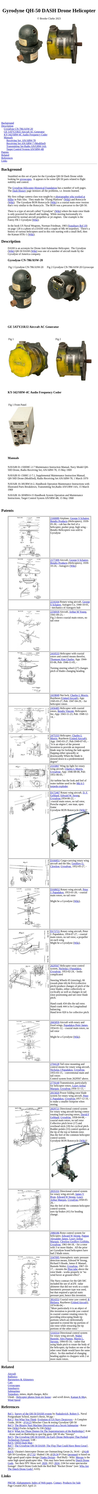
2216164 (54, 601)
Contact (58, 1482)
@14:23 (27, 1422)
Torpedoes (13, 1394)
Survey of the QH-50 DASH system (33, 1413)
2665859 (54, 1022)
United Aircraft (69, 698)
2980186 (54, 1232)
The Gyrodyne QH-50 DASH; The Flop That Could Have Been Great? (51, 1445)
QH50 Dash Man (23, 1442)
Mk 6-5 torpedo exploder (67, 785)
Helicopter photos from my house (33, 1397)
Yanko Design (47, 1457)
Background (7, 123)
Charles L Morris (79, 695)
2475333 (54, 735)
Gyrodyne (55, 771)
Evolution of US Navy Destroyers (55, 1419)
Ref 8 (10, 1451)
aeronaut (72, 1454)
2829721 (54, 1108)
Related (5, 155)
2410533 (54, 653)
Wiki (67, 199)
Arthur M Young (77, 611)
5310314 (54, 1332)
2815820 (54, 1092)
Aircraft (12, 1373)
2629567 (54, 965)
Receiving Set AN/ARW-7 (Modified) (26, 143)
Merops (80, 1457)
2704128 (54, 1064)
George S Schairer (79, 518)
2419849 (54, 695)
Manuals (8, 137)
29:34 (55, 1454)
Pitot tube (73, 1269)
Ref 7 (10, 1445)
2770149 (54, 1082)
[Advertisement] (49, 99)
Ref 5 (10, 1437)
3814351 (54, 1299)
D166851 (55, 860)
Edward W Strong (66, 1197)
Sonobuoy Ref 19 (78, 225)
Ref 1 (10, 1413)
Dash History (19, 190)
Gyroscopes (14, 1385)
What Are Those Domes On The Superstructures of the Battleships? (49, 1431)
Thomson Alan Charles (62, 659)
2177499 (54, 560)
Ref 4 (10, 1431)
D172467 (55, 792)
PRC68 (11, 1482)
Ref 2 (10, 1419)
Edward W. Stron (69, 795)
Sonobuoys (13, 1388)
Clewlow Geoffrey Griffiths (74, 1241)
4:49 (86, 1451)
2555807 (54, 766)
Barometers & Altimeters (21, 1379)
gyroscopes (26, 179)
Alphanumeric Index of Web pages (34, 1482)
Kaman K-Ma (78, 1397)
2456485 (54, 708)
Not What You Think (25, 1419)
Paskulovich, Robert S (67, 1413)
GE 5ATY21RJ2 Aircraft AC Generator (24, 131)
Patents (5, 152)
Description (7, 126)
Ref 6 (10, 1442)
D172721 (55, 931)
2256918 (54, 611)
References (7, 158)
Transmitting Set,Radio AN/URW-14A (26, 146)
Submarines (14, 1391)
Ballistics (12, 1376)
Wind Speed (14, 1400)
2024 (56, 1463)
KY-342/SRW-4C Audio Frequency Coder (25, 134)
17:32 (32, 1454)
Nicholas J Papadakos (70, 968)
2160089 (54, 518)
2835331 (54, 1191)
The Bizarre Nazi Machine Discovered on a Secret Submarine (46, 1425)
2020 (44, 1463)
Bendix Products (58, 521)
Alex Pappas (66, 1338)
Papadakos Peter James (76, 1025)
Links (4, 160)
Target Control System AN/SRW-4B (25, 149)
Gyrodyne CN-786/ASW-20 (18, 128)
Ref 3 (10, 1425)
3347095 (54, 1257)
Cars (10, 1382)
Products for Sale (71, 1482)
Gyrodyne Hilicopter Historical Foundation (34, 187)
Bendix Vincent (66, 711)
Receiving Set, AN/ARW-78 (21, 140)
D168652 (55, 889)
